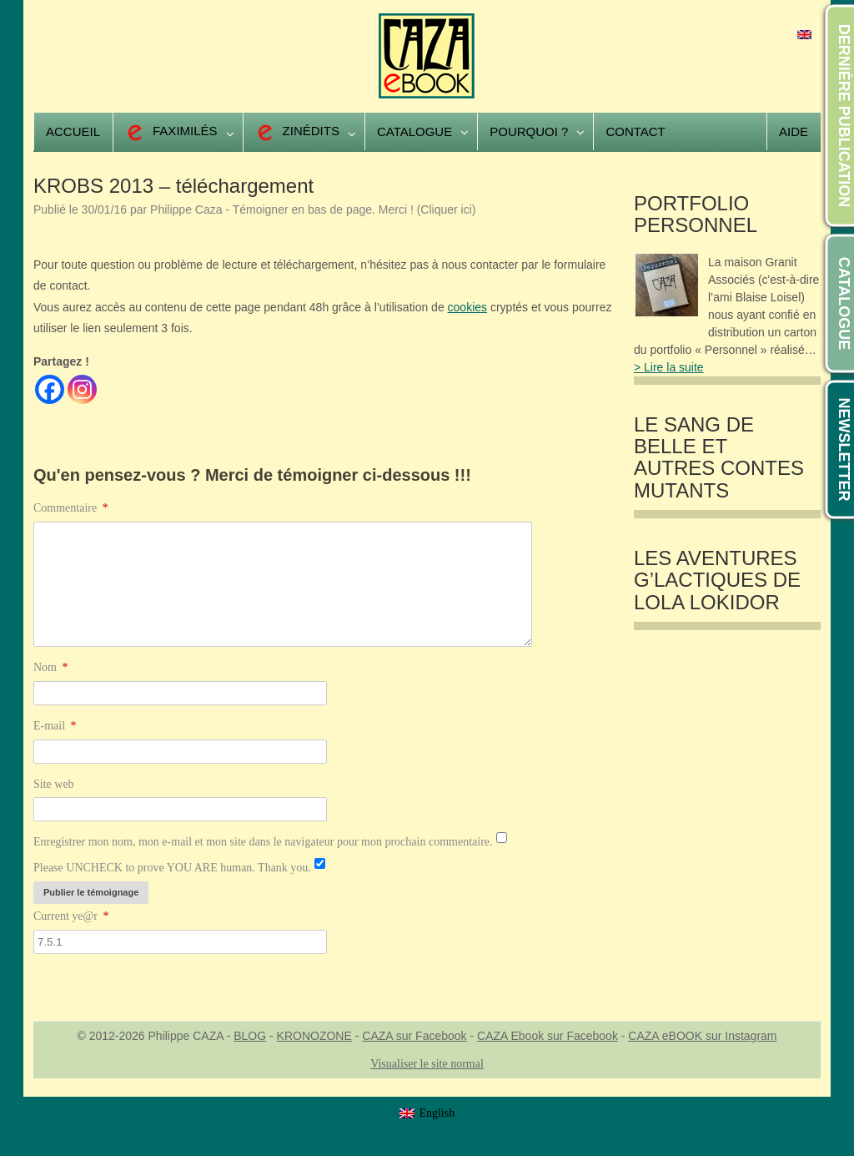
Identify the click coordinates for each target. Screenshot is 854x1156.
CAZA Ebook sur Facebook (547, 1035)
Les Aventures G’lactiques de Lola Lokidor (717, 580)
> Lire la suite (669, 367)
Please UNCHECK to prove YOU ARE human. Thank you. (172, 867)
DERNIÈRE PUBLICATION (844, 116)
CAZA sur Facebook (414, 1035)
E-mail (55, 725)
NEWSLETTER (844, 450)
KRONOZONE (314, 1035)
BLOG (250, 1035)
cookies (467, 307)
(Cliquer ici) (446, 209)
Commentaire (70, 508)
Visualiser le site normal (427, 1064)
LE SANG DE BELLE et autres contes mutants (719, 458)
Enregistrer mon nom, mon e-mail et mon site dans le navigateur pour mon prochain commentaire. (263, 841)
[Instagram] (82, 389)
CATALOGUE (844, 303)
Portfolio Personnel (695, 214)
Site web (53, 784)
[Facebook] (49, 389)
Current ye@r (71, 916)
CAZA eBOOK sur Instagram (702, 1035)
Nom (50, 667)
